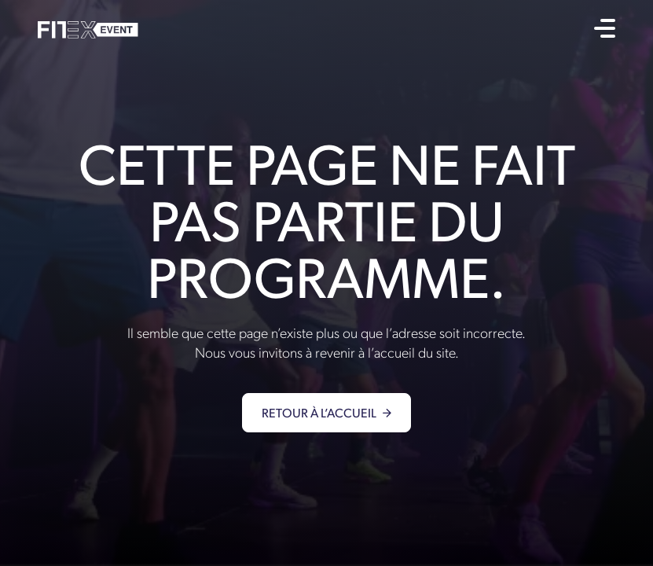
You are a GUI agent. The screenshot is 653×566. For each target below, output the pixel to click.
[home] (88, 28)
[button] (604, 28)
